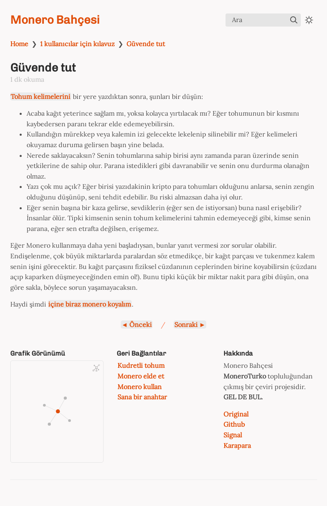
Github (234, 424)
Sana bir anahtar (142, 397)
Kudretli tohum (141, 365)
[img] (294, 20)
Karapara (237, 445)
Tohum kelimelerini (40, 96)
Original (235, 414)
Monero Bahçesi (54, 20)
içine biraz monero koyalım (89, 304)
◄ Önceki (137, 324)
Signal (232, 435)
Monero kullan (139, 387)
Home (19, 44)
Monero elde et (140, 376)
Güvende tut (145, 44)
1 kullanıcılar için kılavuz (77, 44)
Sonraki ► (190, 324)
